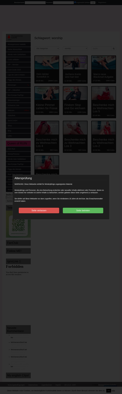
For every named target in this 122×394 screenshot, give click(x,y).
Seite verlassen (38, 210)
